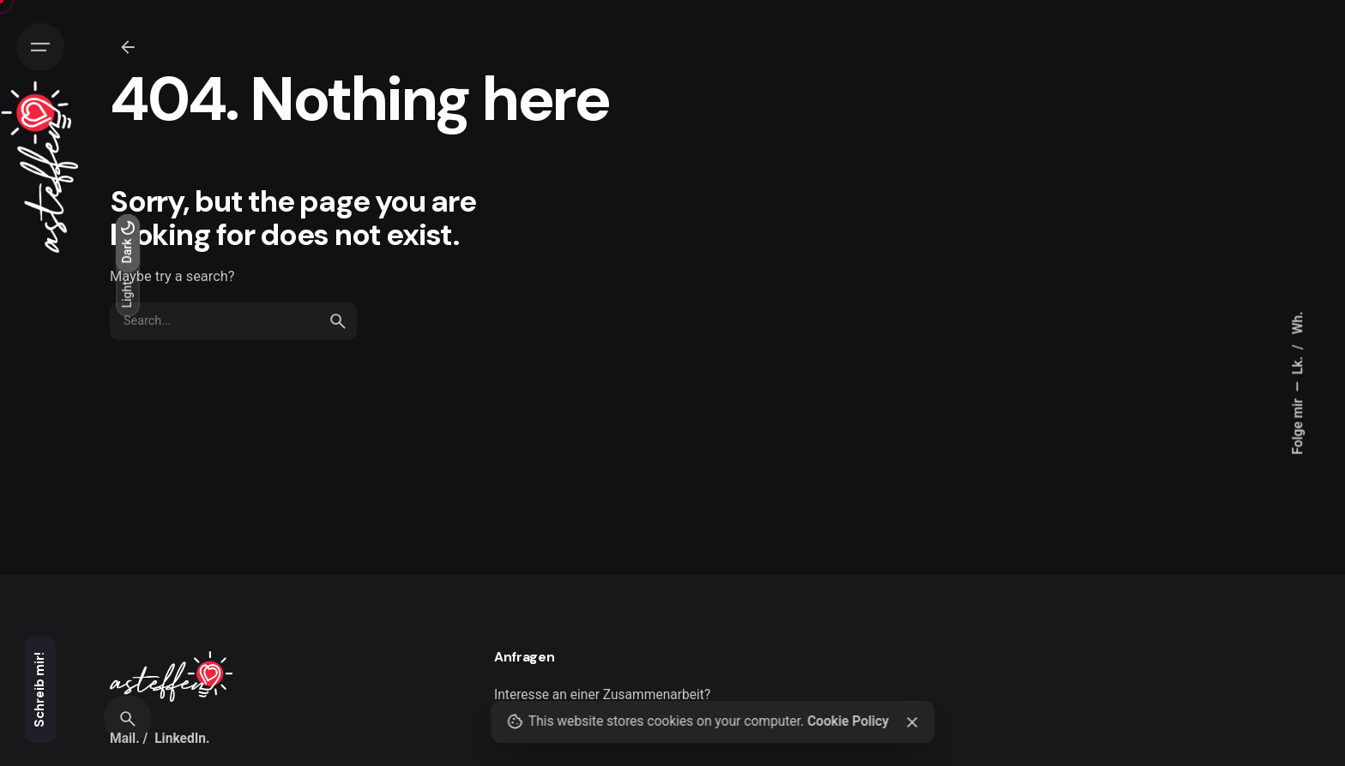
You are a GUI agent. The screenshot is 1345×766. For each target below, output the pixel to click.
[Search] (128, 719)
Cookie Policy (848, 721)
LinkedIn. (181, 738)
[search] (338, 321)
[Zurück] (128, 47)
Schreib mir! (39, 689)
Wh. (1298, 322)
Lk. (1298, 363)
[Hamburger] (40, 47)
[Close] (913, 722)
